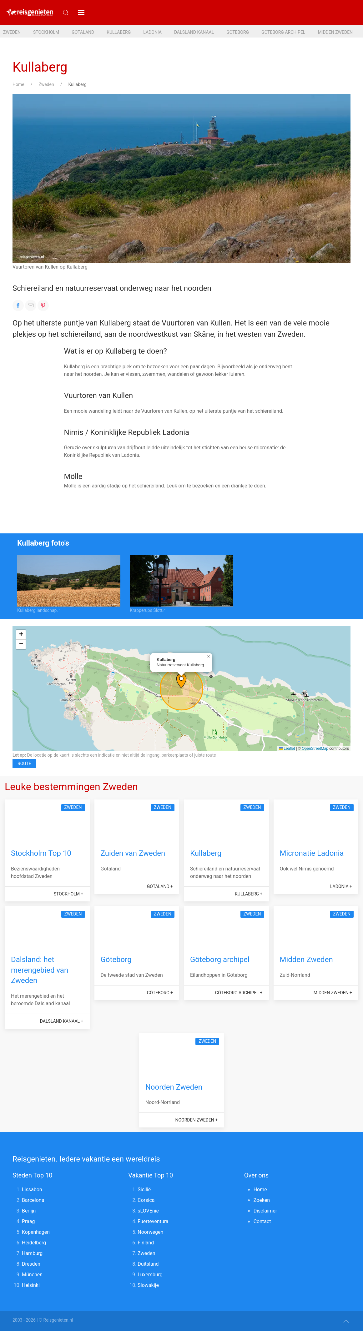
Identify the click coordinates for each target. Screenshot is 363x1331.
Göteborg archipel (283, 32)
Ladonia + (341, 886)
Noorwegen (150, 1232)
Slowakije (148, 1285)
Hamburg (32, 1253)
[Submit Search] (66, 12)
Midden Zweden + (333, 992)
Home (18, 84)
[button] (81, 12)
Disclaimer (265, 1211)
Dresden (31, 1264)
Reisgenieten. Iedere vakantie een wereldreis (86, 1159)
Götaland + (160, 886)
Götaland (83, 32)
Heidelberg (34, 1243)
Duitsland (148, 1264)
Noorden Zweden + (196, 1119)
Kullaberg (119, 32)
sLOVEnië (148, 1211)
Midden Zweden (335, 32)
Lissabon (32, 1189)
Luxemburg (150, 1275)
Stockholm (46, 32)
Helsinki (31, 1285)
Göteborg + (160, 992)
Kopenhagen (36, 1232)
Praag (28, 1221)
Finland (146, 1243)
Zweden (12, 32)
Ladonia (152, 32)
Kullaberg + (248, 893)
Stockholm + (68, 893)
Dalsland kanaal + (61, 1021)
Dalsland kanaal (194, 32)
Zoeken (262, 1200)
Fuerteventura (153, 1221)
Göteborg (237, 32)
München (32, 1275)
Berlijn (29, 1211)
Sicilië (144, 1189)
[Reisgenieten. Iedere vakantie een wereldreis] (29, 12)
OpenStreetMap (315, 748)
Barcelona (33, 1200)
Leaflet (287, 748)
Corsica (146, 1200)
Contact (262, 1221)
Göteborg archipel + (239, 992)
